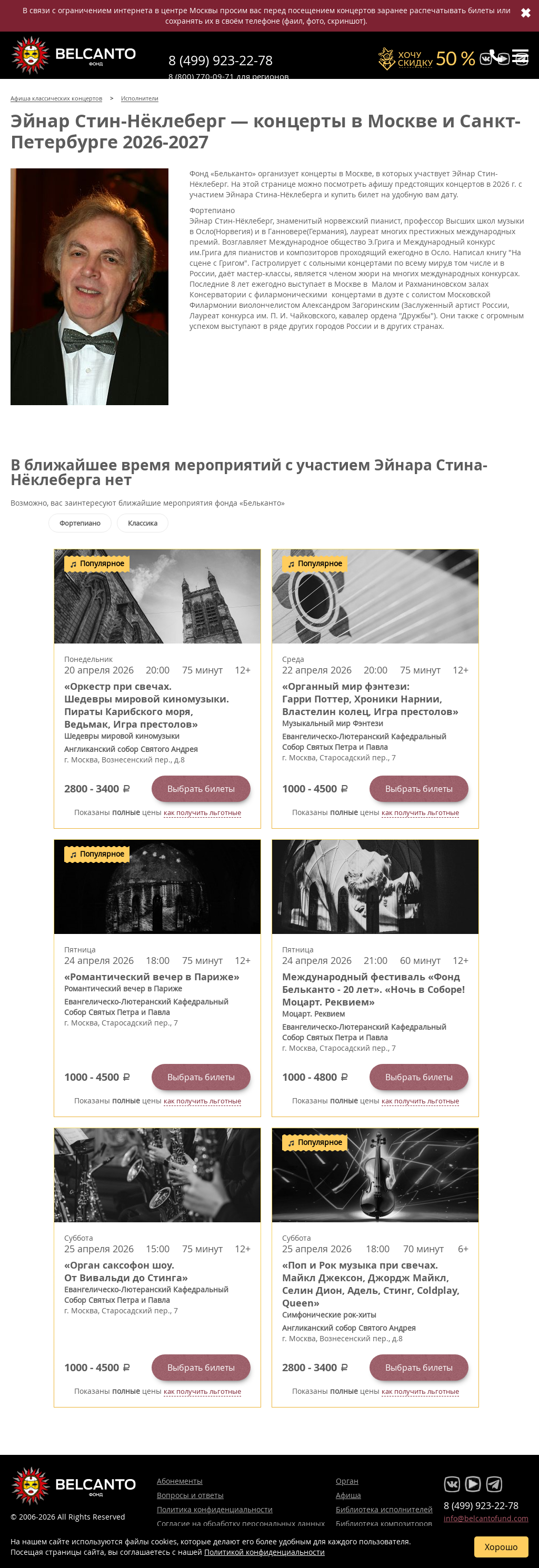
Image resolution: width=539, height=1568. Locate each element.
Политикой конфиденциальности (264, 1552)
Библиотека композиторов (384, 1524)
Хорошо (501, 1547)
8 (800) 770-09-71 (201, 76)
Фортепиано (80, 523)
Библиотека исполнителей (384, 1509)
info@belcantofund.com (486, 1518)
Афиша (348, 1495)
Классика (142, 523)
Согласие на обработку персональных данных (241, 1524)
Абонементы (180, 1481)
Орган (347, 1481)
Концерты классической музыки (74, 55)
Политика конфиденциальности (215, 1509)
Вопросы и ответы (190, 1495)
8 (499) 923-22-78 (220, 60)
